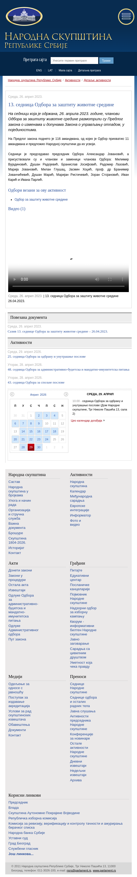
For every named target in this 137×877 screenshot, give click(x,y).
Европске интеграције (79, 508)
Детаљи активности (97, 80)
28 (23, 447)
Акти (13, 563)
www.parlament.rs (104, 870)
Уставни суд (18, 838)
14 (23, 431)
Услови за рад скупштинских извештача (19, 715)
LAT (50, 70)
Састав (14, 482)
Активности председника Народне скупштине (80, 722)
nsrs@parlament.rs (79, 870)
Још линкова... (21, 854)
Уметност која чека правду (81, 665)
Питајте (76, 570)
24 (46, 439)
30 (38, 447)
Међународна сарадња (81, 498)
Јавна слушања (82, 711)
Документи (17, 730)
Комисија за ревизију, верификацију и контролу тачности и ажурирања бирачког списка (65, 825)
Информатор (80, 515)
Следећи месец (66, 394)
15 (30, 431)
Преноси (78, 676)
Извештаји (16, 590)
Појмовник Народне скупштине (78, 598)
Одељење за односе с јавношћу (18, 688)
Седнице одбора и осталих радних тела (83, 701)
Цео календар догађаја (86, 420)
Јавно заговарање (79, 641)
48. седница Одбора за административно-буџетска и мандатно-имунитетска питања (68, 369)
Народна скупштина (27, 474)
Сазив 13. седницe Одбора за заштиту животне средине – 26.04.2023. (58, 331)
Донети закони (20, 570)
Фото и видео (75, 523)
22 (30, 439)
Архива (76, 780)
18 (54, 431)
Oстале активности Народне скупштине (79, 749)
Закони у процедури (17, 578)
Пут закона (17, 639)
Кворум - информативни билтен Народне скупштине (83, 628)
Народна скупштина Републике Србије (35, 80)
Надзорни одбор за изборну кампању (83, 612)
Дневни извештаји (78, 763)
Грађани (77, 563)
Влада (13, 808)
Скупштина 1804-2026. (17, 540)
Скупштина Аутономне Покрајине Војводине (44, 813)
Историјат (16, 548)
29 (30, 447)
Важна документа (16, 525)
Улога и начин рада (19, 502)
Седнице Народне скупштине (78, 688)
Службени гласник (23, 849)
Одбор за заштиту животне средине (41, 199)
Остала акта (18, 585)
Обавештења (19, 725)
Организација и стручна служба (19, 514)
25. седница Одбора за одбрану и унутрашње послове (47, 356)
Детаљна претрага (89, 70)
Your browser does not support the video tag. (68, 253)
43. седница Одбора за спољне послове (36, 382)
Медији (15, 676)
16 (38, 431)
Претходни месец (12, 394)
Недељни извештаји (78, 773)
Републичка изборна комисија (32, 818)
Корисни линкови (24, 795)
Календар (78, 491)
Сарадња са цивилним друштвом (80, 653)
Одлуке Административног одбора (23, 630)
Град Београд (19, 843)
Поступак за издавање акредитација (19, 701)
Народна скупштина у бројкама (18, 491)
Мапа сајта (65, 70)
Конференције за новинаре (81, 736)
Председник (18, 802)
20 (15, 439)
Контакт (14, 553)
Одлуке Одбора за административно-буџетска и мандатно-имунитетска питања (23, 607)
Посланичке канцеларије (80, 587)
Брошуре (15, 533)
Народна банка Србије (26, 833)
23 (38, 439)
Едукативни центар (79, 578)
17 (46, 431)
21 (23, 439)
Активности (72, 80)
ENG (39, 70)
